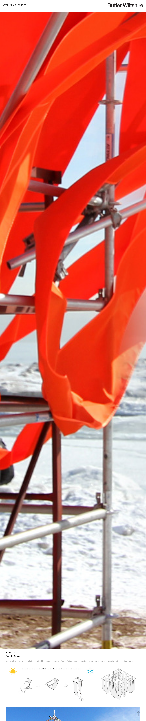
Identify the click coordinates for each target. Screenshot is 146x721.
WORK (5, 5)
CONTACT (22, 5)
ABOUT (13, 5)
